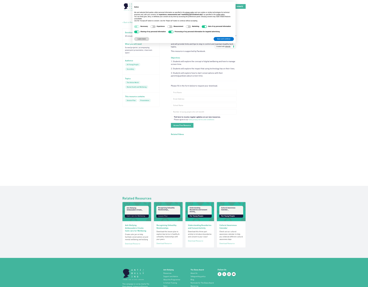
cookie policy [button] (220, 14)
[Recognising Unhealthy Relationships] (168, 211)
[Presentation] (145, 100)
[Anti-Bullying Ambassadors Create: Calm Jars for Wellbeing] (136, 211)
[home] (130, 6)
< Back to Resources (130, 22)
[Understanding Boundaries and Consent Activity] (199, 211)
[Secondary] (130, 69)
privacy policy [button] (189, 12)
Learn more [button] (142, 39)
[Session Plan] (131, 100)
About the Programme (171, 280)
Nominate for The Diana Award (202, 283)
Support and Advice (170, 276)
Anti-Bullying (168, 270)
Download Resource (132, 244)
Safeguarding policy (198, 276)
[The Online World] (132, 82)
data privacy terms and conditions (201, 119)
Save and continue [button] (223, 39)
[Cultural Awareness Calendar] (231, 211)
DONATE (240, 6)
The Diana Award (197, 270)
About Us (194, 273)
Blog (192, 280)
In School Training (170, 283)
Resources (167, 273)
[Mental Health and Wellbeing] (136, 87)
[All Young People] (132, 64)
